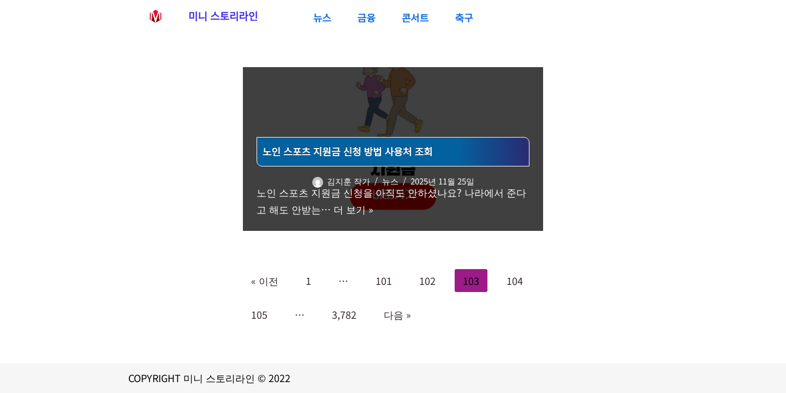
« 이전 (264, 280)
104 (515, 280)
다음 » (397, 314)
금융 (367, 17)
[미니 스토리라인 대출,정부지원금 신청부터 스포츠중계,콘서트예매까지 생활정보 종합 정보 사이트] (193, 16)
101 (384, 280)
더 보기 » (353, 209)
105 (259, 314)
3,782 (344, 314)
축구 (464, 17)
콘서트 (415, 17)
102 (427, 280)
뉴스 (322, 17)
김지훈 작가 (348, 181)
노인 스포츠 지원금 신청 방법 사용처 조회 (348, 151)
